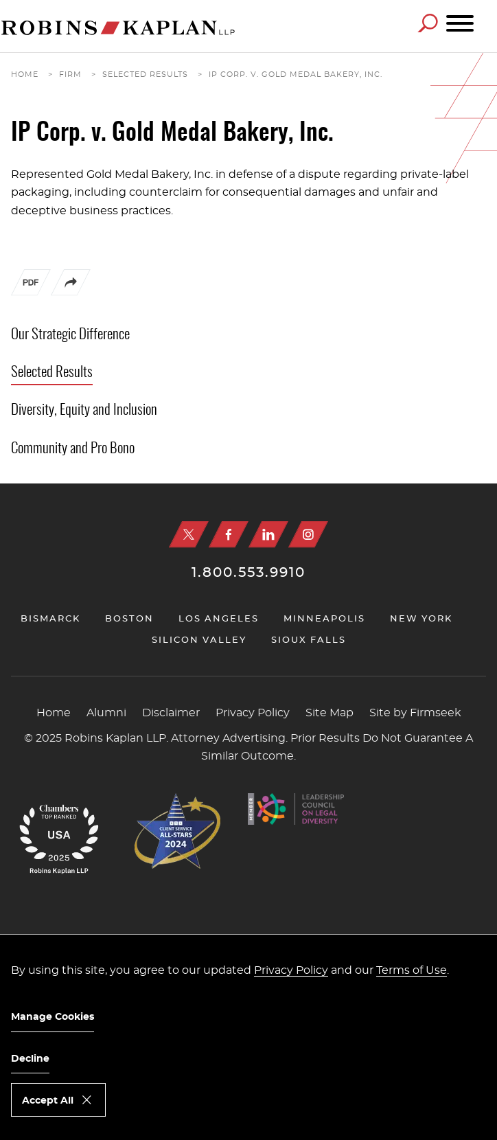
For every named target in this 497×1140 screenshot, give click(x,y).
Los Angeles (218, 619)
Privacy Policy (253, 712)
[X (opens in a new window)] (189, 534)
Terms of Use (411, 970)
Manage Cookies (52, 1017)
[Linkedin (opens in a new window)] (268, 534)
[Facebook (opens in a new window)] (228, 534)
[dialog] (248, 1037)
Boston (129, 619)
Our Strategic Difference (70, 335)
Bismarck (50, 619)
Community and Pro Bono (73, 449)
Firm (70, 74)
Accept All (47, 1101)
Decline (30, 1059)
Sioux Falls (308, 640)
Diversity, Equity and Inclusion (84, 410)
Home (24, 74)
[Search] (427, 23)
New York (421, 619)
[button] (71, 292)
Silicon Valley (199, 640)
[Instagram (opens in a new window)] (308, 534)
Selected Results (145, 74)
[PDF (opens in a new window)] (31, 285)
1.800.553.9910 (248, 573)
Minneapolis (324, 619)
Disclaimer (171, 712)
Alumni (106, 712)
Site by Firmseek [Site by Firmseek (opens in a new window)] (415, 712)
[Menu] (459, 24)
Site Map (329, 712)
